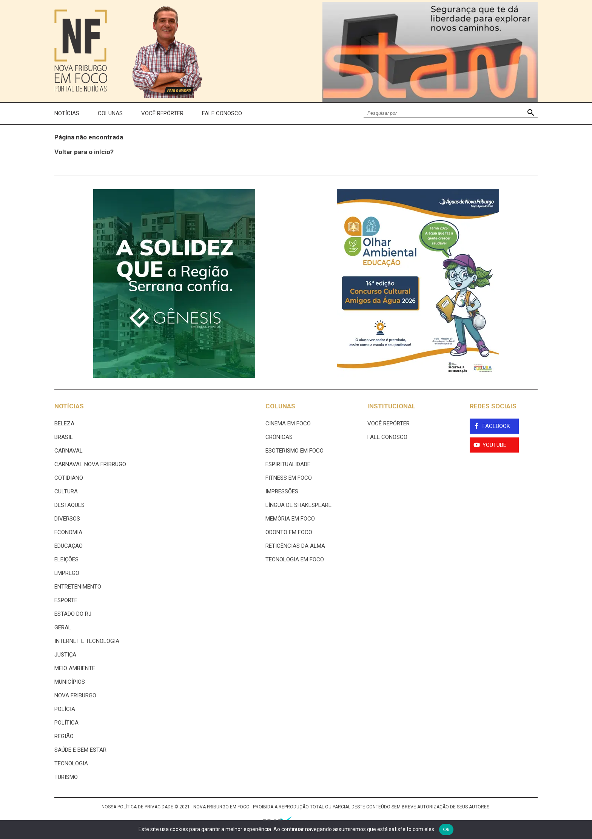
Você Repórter (162, 113)
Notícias (66, 113)
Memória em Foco (290, 518)
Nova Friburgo (75, 695)
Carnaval (68, 450)
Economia (68, 532)
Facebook (496, 426)
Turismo (66, 777)
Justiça (65, 654)
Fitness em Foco (288, 477)
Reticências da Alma (295, 545)
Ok (446, 829)
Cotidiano (68, 477)
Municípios (69, 681)
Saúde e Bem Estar (80, 749)
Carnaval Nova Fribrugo (90, 464)
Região (64, 736)
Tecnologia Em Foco (294, 559)
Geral (62, 627)
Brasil (63, 437)
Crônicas (279, 437)
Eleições (66, 559)
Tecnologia (71, 763)
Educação (68, 545)
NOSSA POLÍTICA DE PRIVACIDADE (137, 807)
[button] (531, 113)
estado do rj (72, 613)
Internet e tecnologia (86, 641)
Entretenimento (77, 586)
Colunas (110, 113)
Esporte (65, 600)
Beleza (64, 423)
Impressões (281, 491)
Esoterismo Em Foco (294, 450)
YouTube (494, 445)
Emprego (66, 573)
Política (66, 722)
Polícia (64, 709)
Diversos (67, 518)
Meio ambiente (74, 668)
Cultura (66, 491)
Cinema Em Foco (288, 423)
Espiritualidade (287, 464)
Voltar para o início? (84, 152)
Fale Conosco (222, 113)
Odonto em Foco (288, 532)
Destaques (69, 505)
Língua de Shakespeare (298, 505)
